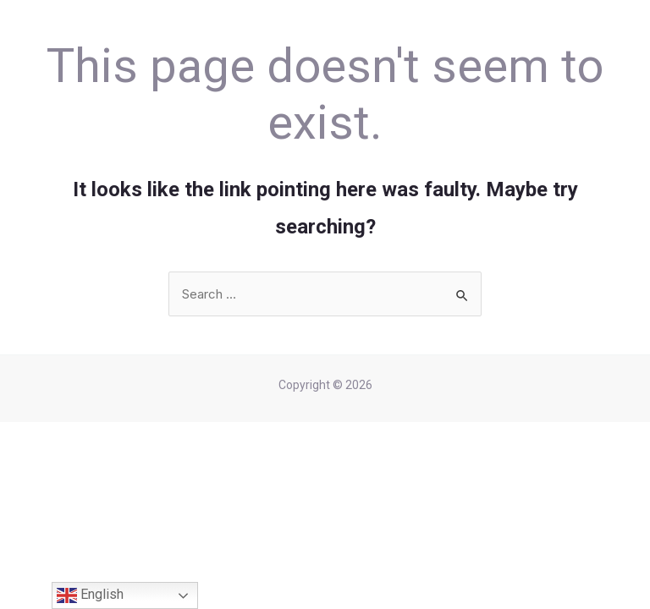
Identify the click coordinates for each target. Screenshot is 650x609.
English (90, 595)
